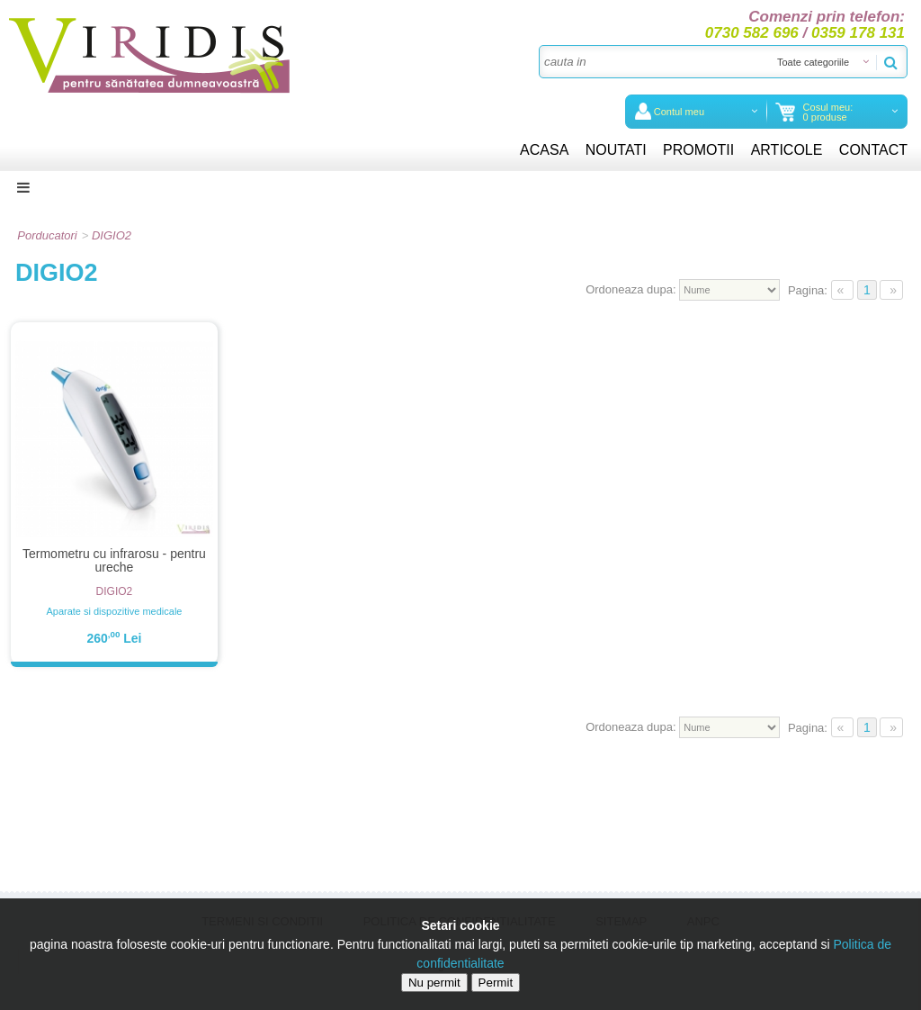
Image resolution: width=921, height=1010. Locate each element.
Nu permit (434, 982)
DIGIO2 (111, 235)
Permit (496, 982)
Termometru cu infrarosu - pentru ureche (114, 560)
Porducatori (46, 235)
